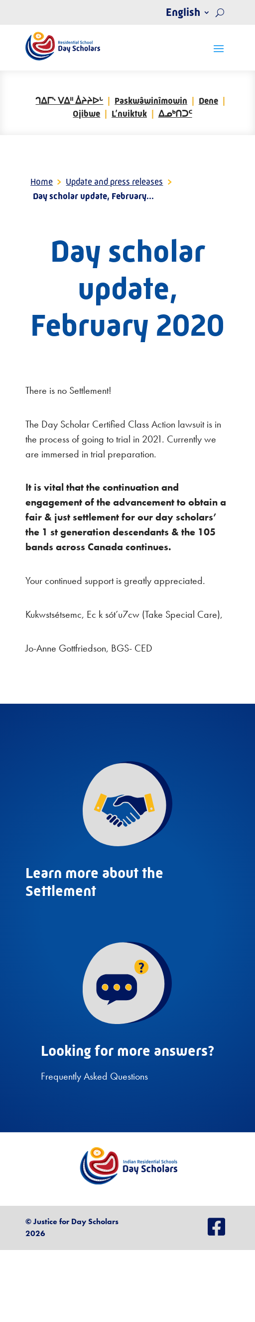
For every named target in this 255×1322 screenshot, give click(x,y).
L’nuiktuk (129, 114)
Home (41, 182)
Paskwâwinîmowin (151, 101)
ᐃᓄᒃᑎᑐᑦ (175, 114)
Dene (208, 101)
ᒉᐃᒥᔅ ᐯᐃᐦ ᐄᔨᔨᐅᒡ (69, 101)
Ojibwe (86, 114)
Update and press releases (114, 182)
